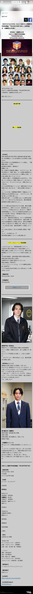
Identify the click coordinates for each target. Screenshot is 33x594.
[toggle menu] (31, 2)
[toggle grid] (2, 2)
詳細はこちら (17, 287)
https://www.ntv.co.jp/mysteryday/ (11, 578)
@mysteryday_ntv (6, 584)
